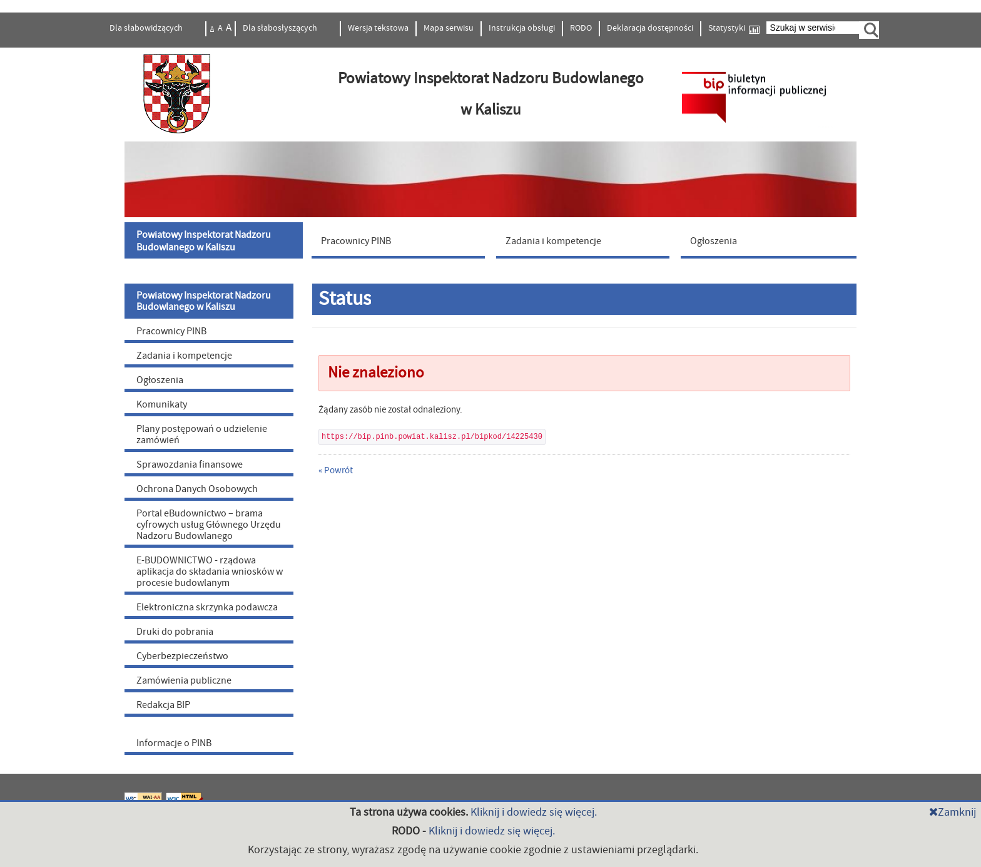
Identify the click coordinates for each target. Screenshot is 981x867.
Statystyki (734, 28)
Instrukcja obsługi (522, 28)
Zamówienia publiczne (183, 680)
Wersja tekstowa (378, 28)
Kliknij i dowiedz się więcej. (533, 812)
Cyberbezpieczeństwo (182, 656)
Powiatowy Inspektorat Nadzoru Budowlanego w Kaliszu (203, 301)
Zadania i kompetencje (184, 355)
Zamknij (952, 812)
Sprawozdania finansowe (189, 464)
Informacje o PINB (173, 743)
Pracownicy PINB (171, 331)
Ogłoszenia (159, 380)
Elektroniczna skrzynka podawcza (207, 607)
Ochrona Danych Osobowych (197, 489)
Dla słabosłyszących (281, 28)
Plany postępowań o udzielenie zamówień (201, 434)
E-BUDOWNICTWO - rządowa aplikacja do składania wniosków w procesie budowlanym (209, 571)
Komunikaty (161, 404)
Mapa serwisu (449, 28)
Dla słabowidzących (147, 28)
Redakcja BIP (163, 705)
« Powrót (335, 470)
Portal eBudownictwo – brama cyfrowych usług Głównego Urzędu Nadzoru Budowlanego (208, 524)
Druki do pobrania (174, 631)
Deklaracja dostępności (650, 28)
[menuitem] (215, 240)
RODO (581, 28)
